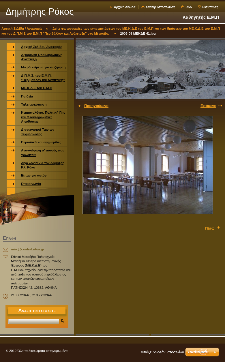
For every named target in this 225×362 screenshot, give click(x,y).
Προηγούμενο (96, 106)
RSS (188, 7)
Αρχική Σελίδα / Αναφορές (21, 28)
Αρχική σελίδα (125, 7)
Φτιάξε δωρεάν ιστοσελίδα (162, 352)
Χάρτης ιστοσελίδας (160, 7)
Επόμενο (208, 106)
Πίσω (209, 228)
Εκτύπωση (210, 7)
